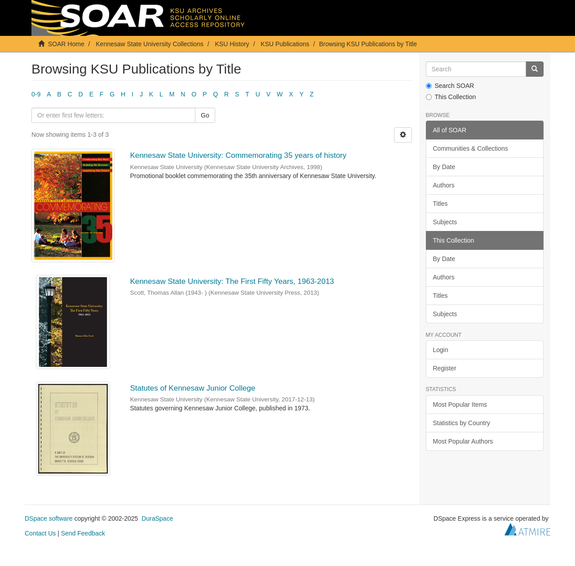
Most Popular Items (460, 404)
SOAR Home (66, 44)
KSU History (232, 44)
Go (205, 115)
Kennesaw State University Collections (149, 44)
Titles (440, 203)
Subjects (445, 222)
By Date (444, 166)
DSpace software (49, 518)
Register (444, 368)
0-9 (35, 94)
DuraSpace (157, 518)
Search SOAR (450, 85)
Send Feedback (83, 533)
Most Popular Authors (463, 441)
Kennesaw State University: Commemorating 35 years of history (238, 155)
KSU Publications (285, 44)
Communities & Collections (470, 148)
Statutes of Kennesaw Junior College (192, 388)
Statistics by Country (462, 423)
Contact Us (40, 533)
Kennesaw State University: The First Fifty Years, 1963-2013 (232, 281)
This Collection (451, 96)
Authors (444, 185)
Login (440, 349)
